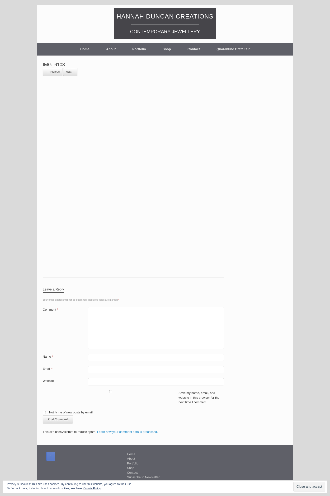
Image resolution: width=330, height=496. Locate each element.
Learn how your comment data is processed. (127, 432)
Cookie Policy (92, 488)
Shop (167, 49)
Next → (70, 71)
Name (48, 356)
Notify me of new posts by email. (71, 412)
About (111, 49)
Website (48, 381)
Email (47, 368)
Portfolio (139, 49)
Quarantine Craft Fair (233, 49)
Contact (194, 49)
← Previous (52, 71)
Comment (50, 309)
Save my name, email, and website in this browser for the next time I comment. (199, 397)
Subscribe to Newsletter (143, 477)
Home (85, 49)
